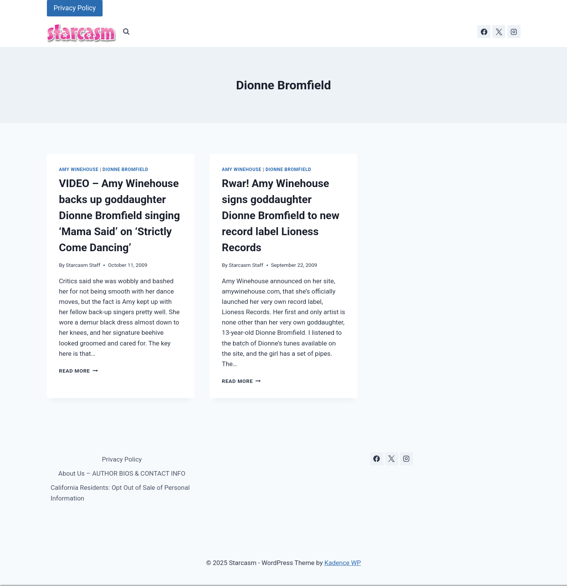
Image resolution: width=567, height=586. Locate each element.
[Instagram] (514, 31)
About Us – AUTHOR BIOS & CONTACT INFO (121, 473)
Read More (78, 371)
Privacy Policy (75, 8)
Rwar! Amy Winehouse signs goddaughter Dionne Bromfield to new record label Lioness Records (280, 215)
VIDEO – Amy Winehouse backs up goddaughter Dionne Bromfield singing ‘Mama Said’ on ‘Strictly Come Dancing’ (119, 215)
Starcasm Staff (83, 265)
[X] (498, 31)
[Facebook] (483, 31)
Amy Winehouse (79, 169)
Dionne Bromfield (125, 169)
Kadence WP (342, 563)
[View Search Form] (126, 32)
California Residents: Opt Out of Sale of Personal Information (120, 493)
